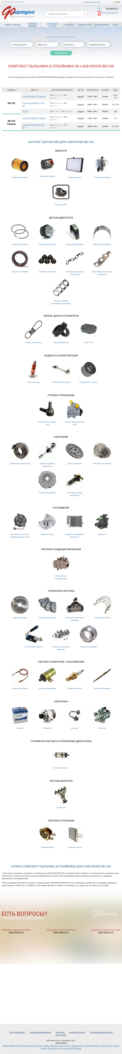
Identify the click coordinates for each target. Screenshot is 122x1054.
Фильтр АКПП (61, 194)
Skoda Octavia (78, 1046)
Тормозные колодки (47, 607)
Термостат (102, 524)
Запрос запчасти (77, 1032)
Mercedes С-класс (42, 1046)
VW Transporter (64, 1048)
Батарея (20, 717)
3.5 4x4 (25, 111)
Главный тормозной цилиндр (61, 638)
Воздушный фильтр (20, 167)
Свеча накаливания (102, 678)
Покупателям (84, 25)
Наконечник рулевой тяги (47, 413)
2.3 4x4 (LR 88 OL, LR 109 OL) (34, 96)
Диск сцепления (75, 453)
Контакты (69, 25)
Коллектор (61, 797)
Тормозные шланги (102, 607)
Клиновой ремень (61, 332)
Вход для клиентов (92, 2)
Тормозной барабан (88, 636)
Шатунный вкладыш (102, 234)
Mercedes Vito (57, 1046)
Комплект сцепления (102, 453)
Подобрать (61, 53)
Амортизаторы (34, 371)
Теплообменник (47, 837)
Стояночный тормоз (34, 636)
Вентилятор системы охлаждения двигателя (20, 525)
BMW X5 (13, 1046)
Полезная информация (40, 1032)
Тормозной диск (20, 607)
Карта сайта (61, 1035)
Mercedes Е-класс (25, 1046)
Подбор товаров (12, 25)
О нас (115, 25)
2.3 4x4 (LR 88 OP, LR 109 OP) (34, 118)
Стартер (102, 717)
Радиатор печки (75, 837)
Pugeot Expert (105, 1046)
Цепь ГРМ (88, 332)
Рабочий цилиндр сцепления (75, 483)
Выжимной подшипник (20, 453)
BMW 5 (6, 1046)
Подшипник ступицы (88, 371)
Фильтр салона (75, 167)
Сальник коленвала (20, 261)
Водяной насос (47, 524)
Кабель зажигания (20, 678)
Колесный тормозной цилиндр (74, 608)
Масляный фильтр (47, 166)
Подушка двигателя (47, 234)
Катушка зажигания (47, 678)
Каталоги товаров (32, 25)
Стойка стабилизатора (61, 371)
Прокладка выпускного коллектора (102, 262)
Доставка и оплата (52, 25)
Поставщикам (102, 25)
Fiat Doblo (53, 1048)
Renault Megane (91, 1046)
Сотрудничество (17, 1032)
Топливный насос (61, 757)
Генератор (47, 717)
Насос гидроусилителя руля (75, 413)
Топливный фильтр (102, 167)
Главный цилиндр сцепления (47, 454)
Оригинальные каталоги (101, 1032)
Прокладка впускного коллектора (74, 262)
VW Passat (77, 1048)
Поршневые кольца (20, 234)
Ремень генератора (34, 332)
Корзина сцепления (47, 482)
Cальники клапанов (47, 261)
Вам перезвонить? (110, 12)
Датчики (75, 717)
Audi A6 (67, 1046)
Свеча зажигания (75, 678)
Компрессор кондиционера (61, 567)
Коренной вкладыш (75, 234)
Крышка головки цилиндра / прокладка (61, 292)
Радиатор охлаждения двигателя (74, 525)
